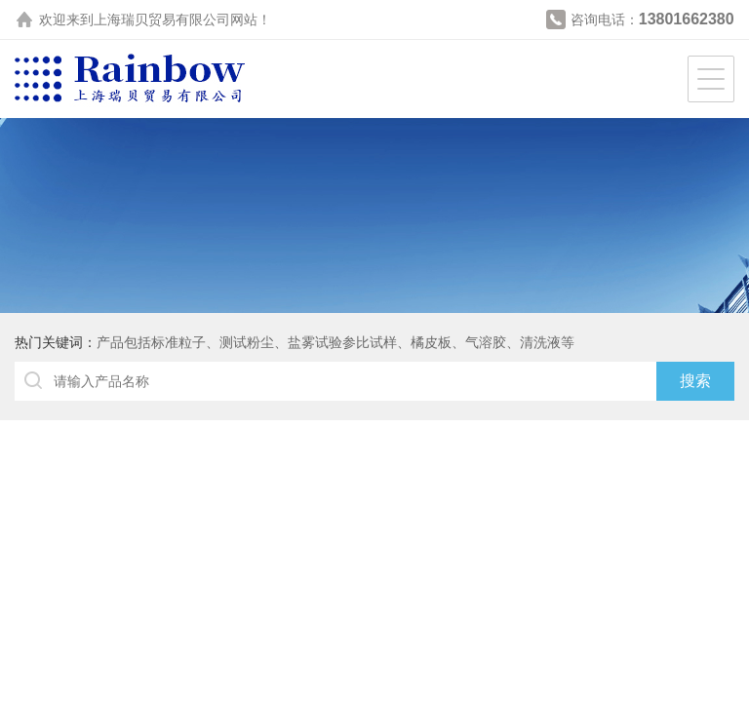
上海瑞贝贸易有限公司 (162, 19)
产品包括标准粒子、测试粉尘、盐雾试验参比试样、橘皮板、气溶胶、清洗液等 (335, 342)
